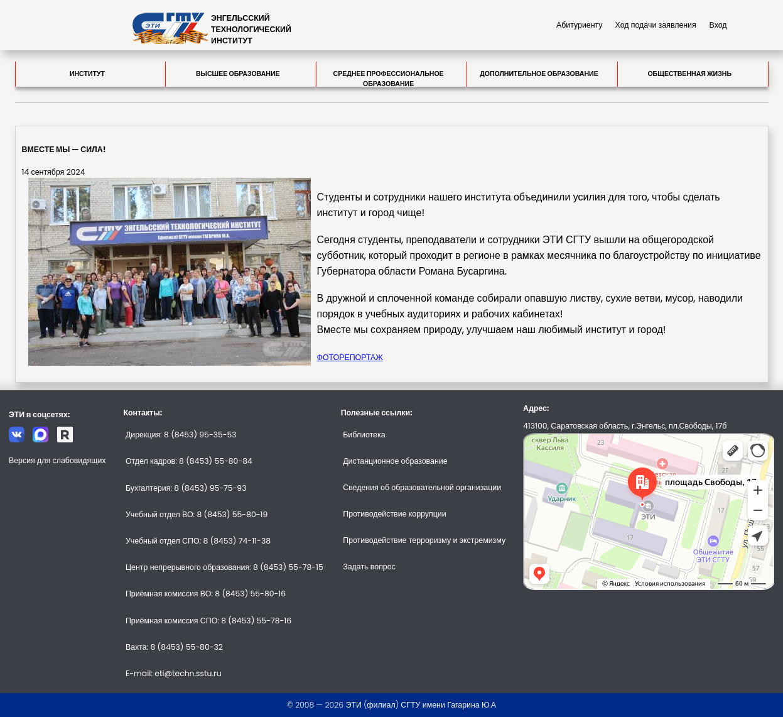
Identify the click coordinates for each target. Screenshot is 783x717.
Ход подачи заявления (655, 24)
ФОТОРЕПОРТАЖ (350, 357)
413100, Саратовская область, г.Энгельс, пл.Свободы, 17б (624, 425)
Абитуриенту (579, 24)
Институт (87, 74)
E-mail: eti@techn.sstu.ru (174, 673)
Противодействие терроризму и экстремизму (424, 540)
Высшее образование (238, 74)
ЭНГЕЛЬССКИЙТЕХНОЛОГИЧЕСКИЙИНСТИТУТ (251, 29)
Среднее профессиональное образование (388, 78)
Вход (718, 24)
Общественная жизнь (689, 74)
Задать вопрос (369, 566)
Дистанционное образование (395, 461)
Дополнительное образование (539, 74)
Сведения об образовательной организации (422, 487)
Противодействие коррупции (394, 513)
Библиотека (364, 434)
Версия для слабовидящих (57, 460)
